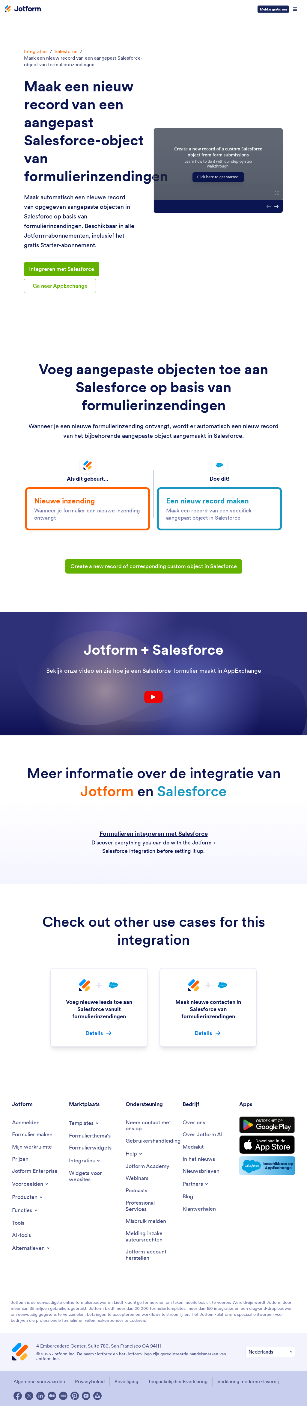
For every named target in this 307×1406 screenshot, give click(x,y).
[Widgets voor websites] (94, 1176)
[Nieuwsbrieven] (201, 1171)
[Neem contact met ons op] (151, 1126)
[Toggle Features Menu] (25, 1210)
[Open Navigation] (295, 9)
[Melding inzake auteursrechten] (151, 1236)
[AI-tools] (21, 1235)
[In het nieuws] (199, 1159)
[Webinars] (137, 1178)
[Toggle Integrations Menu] (85, 1160)
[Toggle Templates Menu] (84, 1123)
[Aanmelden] (26, 1123)
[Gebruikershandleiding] (153, 1141)
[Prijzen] (20, 1159)
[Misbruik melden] (146, 1221)
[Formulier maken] (32, 1135)
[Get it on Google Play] (267, 1125)
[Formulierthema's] (90, 1136)
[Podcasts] (136, 1191)
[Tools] (18, 1223)
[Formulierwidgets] (90, 1148)
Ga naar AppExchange (60, 285)
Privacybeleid (90, 1381)
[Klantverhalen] (199, 1209)
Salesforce (66, 51)
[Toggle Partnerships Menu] (196, 1184)
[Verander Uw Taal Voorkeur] (270, 1352)
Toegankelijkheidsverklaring (177, 1381)
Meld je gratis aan (273, 9)
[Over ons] (194, 1123)
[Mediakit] (193, 1147)
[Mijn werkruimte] (32, 1147)
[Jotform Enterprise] (35, 1171)
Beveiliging (126, 1381)
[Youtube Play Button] (153, 697)
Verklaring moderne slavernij (248, 1381)
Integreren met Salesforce (61, 268)
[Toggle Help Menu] (134, 1153)
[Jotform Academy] (147, 1166)
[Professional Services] (151, 1206)
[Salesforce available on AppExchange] (267, 1165)
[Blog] (188, 1197)
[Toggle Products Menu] (27, 1197)
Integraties (35, 51)
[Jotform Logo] (23, 9)
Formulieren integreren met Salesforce (154, 834)
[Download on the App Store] (267, 1144)
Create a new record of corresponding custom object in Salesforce (153, 566)
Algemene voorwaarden (39, 1381)
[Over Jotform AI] (202, 1135)
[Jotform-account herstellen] (151, 1255)
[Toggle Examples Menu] (30, 1184)
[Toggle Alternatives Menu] (31, 1248)
